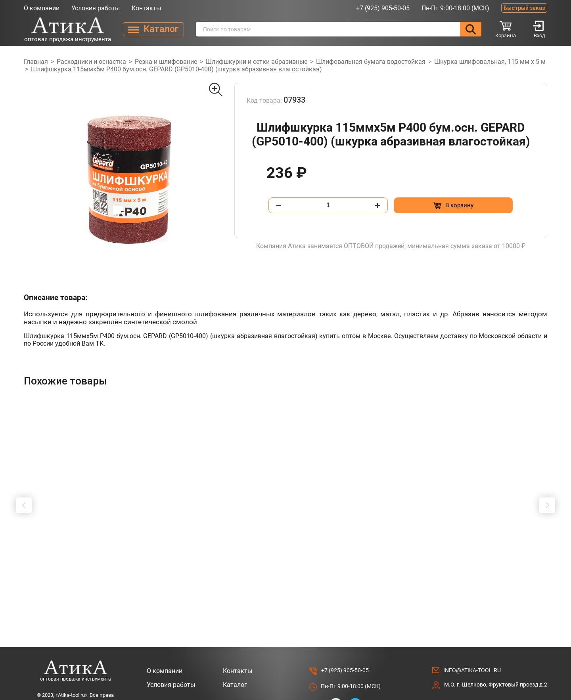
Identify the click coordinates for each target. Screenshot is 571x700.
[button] (24, 490)
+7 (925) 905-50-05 (383, 8)
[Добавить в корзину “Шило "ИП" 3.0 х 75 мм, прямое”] (100, 565)
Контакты (146, 8)
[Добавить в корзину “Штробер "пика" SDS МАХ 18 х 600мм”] (312, 565)
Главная (36, 61)
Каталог (235, 654)
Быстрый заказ (524, 8)
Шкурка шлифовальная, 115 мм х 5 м (490, 61)
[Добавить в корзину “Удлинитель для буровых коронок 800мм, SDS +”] (206, 565)
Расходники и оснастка (91, 61)
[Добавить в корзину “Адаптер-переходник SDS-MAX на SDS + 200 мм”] (525, 565)
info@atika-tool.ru (472, 640)
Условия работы (95, 8)
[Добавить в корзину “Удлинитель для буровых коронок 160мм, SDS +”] (419, 565)
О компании (41, 8)
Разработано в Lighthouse (513, 685)
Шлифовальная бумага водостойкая (370, 61)
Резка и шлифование (166, 61)
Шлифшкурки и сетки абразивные (256, 61)
